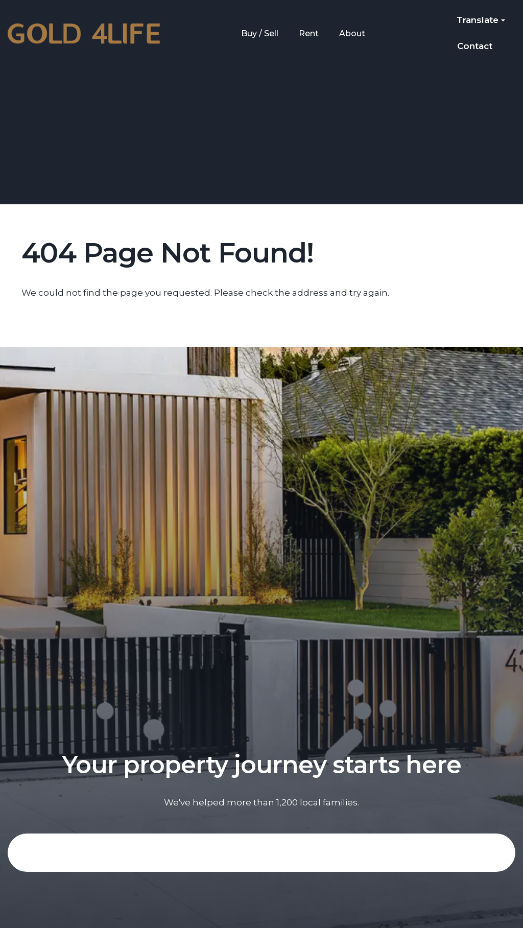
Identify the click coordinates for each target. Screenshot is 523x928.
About (352, 33)
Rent (309, 33)
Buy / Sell (259, 33)
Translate (481, 20)
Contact (474, 46)
